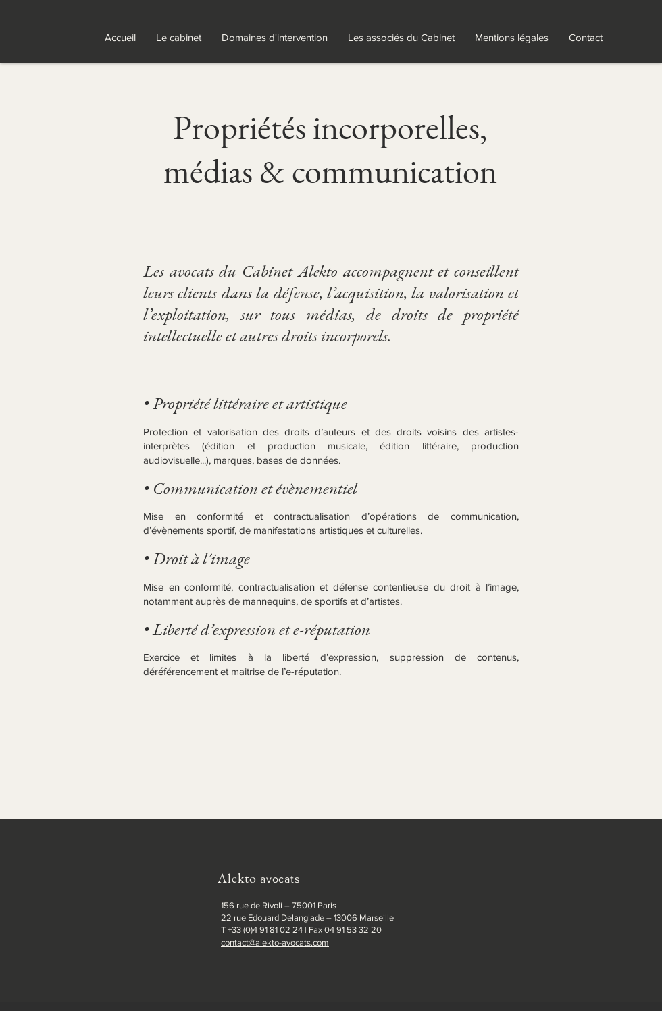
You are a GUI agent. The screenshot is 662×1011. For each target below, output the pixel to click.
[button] (274, 38)
